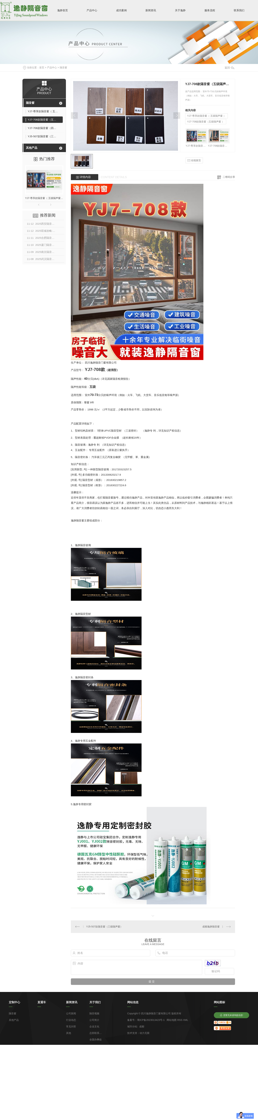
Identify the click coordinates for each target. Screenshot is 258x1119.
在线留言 (194, 160)
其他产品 (31, 147)
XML (185, 1020)
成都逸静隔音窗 (211, 926)
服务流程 (209, 10)
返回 (229, 67)
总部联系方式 (95, 1033)
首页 (41, 67)
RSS (179, 1020)
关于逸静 (180, 10)
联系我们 (239, 10)
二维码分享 (229, 177)
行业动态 (71, 1020)
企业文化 (94, 1026)
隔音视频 (94, 1013)
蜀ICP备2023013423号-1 (151, 1020)
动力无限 (144, 1033)
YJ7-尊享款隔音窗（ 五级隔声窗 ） (44, 198)
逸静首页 (62, 10)
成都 (141, 1026)
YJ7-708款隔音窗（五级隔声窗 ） (205, 121)
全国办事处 (95, 1039)
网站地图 (172, 1020)
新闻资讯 (150, 10)
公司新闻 (71, 1013)
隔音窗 (63, 67)
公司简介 (94, 1020)
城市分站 (132, 1026)
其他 (68, 1033)
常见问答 (71, 1026)
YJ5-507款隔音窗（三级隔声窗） (104, 926)
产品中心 (92, 10)
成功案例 (121, 10)
